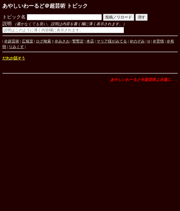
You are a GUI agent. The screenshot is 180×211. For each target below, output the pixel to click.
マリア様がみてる (112, 41)
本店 (90, 41)
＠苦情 (158, 41)
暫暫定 (78, 41)
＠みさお (62, 41)
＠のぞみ (137, 41)
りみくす (16, 47)
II (148, 41)
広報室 (27, 41)
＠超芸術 (11, 41)
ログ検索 (43, 41)
